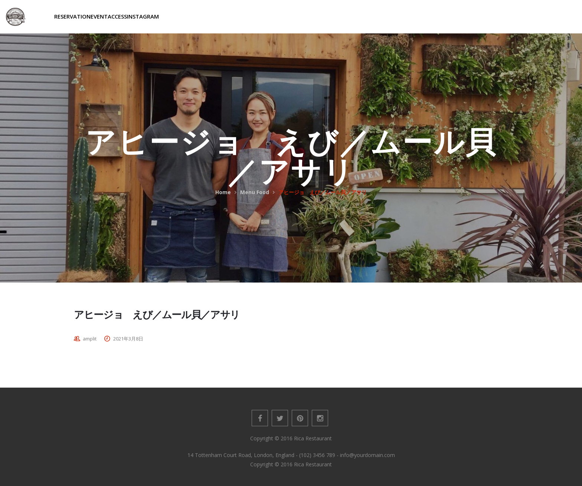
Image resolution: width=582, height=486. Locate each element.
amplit (90, 338)
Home (223, 192)
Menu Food (254, 192)
